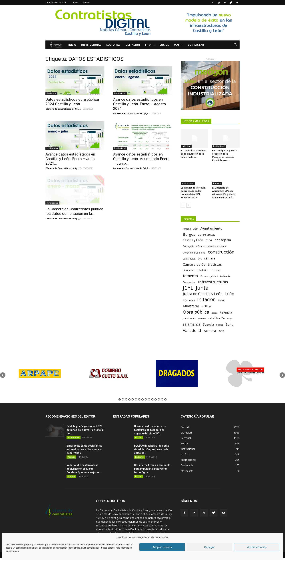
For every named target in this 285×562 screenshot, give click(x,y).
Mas (178, 44)
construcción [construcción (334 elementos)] (221, 252)
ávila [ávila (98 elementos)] (221, 331)
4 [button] (129, 399)
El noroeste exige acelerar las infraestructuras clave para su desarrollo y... (84, 449)
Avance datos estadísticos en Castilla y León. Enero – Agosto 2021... (139, 104)
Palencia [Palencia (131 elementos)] (226, 312)
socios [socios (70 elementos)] (219, 324)
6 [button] (136, 399)
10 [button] (149, 399)
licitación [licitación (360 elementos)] (206, 299)
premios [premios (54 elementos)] (202, 318)
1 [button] (120, 399)
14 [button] (162, 399)
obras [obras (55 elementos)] (214, 312)
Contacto (85, 2)
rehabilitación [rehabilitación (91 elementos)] (216, 318)
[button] (235, 45)
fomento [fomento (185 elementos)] (190, 276)
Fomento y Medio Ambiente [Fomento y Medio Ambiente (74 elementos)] (215, 276)
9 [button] (146, 399)
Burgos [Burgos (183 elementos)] (189, 234)
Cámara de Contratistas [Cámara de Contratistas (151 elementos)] (202, 264)
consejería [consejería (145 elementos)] (223, 240)
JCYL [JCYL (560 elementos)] (188, 288)
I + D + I (149, 44)
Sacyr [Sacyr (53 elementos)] (229, 318)
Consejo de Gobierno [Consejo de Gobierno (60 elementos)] (194, 252)
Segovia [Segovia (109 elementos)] (208, 324)
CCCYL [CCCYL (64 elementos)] (209, 240)
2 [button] (123, 399)
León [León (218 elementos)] (229, 293)
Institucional (91, 44)
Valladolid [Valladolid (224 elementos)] (192, 330)
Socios (164, 44)
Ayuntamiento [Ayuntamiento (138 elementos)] (211, 228)
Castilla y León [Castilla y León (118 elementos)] (193, 240)
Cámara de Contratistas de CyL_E (63, 108)
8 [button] (142, 399)
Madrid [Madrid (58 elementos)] (221, 300)
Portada (217, 183)
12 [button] (155, 399)
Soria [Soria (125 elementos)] (229, 324)
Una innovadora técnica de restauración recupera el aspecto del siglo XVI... (150, 430)
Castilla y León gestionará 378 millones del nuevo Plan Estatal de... (85, 430)
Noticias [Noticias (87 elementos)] (206, 306)
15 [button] (165, 399)
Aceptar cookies (162, 547)
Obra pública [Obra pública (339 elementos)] (196, 312)
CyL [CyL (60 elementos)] (200, 258)
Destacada (51, 93)
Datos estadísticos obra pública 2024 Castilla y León (72, 101)
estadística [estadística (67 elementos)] (202, 270)
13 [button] (159, 399)
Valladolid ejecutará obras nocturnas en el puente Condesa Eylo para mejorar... (84, 469)
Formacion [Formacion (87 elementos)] (189, 282)
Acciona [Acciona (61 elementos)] (187, 228)
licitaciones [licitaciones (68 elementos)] (189, 300)
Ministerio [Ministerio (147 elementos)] (191, 306)
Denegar (209, 547)
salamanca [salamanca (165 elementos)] (191, 324)
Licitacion (132, 44)
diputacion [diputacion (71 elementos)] (188, 270)
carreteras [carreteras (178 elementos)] (206, 234)
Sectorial (113, 44)
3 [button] (126, 399)
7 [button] (139, 399)
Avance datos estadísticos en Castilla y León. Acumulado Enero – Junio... (141, 158)
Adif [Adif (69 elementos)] (195, 228)
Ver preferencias (256, 547)
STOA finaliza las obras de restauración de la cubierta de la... (193, 153)
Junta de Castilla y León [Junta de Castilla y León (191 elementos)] (203, 294)
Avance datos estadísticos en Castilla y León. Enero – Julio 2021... (70, 158)
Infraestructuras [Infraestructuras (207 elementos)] (213, 282)
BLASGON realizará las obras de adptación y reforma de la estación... (151, 449)
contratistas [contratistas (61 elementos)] (189, 258)
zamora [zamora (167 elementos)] (210, 330)
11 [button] (152, 399)
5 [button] (133, 399)
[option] (39, 373)
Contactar (196, 44)
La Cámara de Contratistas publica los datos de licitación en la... (74, 211)
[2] (210, 85)
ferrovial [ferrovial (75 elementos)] (215, 270)
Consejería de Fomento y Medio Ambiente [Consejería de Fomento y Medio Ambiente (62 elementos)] (204, 246)
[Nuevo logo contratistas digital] (142, 22)
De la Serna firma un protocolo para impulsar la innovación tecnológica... (152, 469)
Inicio (75, 2)
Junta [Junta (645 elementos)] (202, 288)
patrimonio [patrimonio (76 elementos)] (189, 318)
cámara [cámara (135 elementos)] (209, 258)
